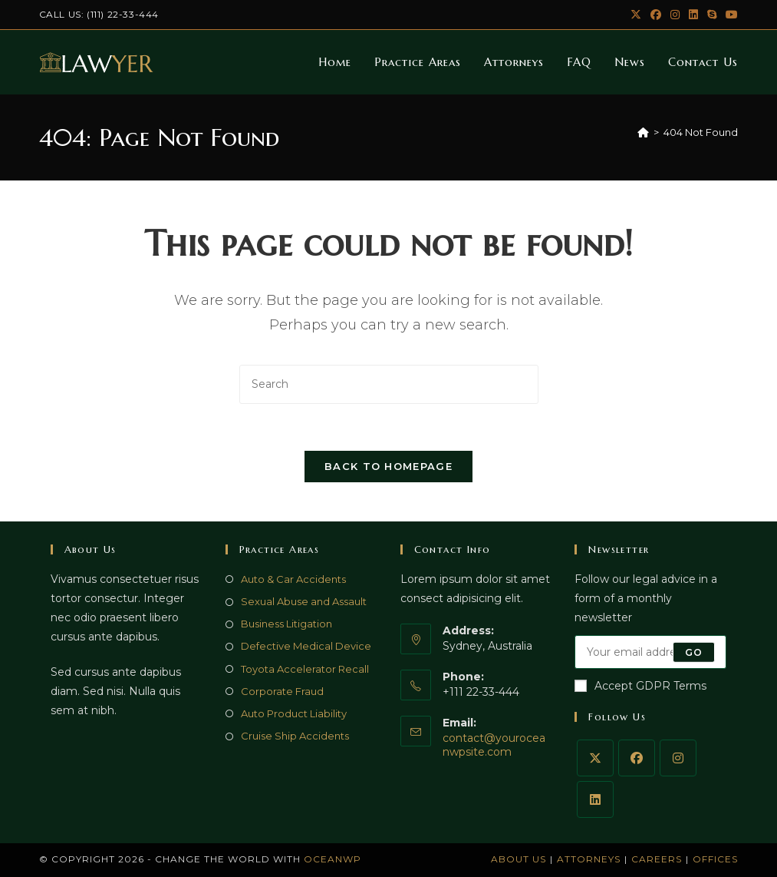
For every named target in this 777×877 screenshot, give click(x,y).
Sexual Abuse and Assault (304, 601)
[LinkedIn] (595, 799)
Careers (656, 859)
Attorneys (589, 859)
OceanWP (332, 859)
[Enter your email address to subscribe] (650, 652)
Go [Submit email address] (694, 651)
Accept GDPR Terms (640, 686)
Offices (715, 859)
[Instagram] (678, 758)
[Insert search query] (388, 384)
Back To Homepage (388, 466)
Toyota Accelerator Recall (305, 669)
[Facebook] (636, 758)
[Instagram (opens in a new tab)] (675, 14)
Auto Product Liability (294, 713)
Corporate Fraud (282, 691)
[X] (595, 758)
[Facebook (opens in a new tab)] (656, 14)
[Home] (643, 132)
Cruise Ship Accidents (295, 736)
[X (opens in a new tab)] (636, 14)
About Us (518, 859)
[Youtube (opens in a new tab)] (729, 14)
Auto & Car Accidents (293, 579)
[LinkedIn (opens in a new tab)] (693, 14)
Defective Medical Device (306, 646)
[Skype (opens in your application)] (712, 14)
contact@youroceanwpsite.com (494, 745)
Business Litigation (286, 623)
